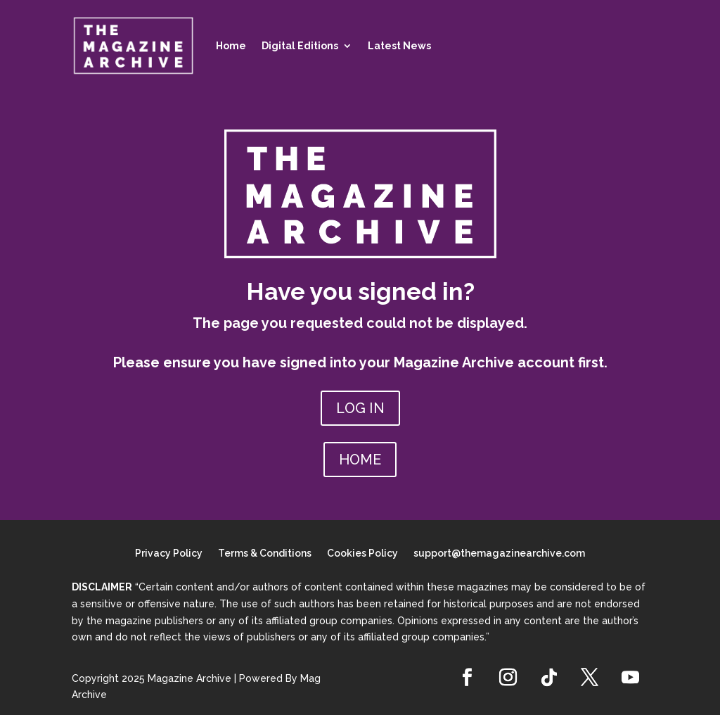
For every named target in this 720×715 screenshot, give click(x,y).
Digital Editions (300, 45)
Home (231, 45)
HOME (360, 459)
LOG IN (360, 408)
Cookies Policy (362, 553)
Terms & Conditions (264, 553)
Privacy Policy (168, 553)
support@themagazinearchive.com (499, 553)
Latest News (399, 45)
